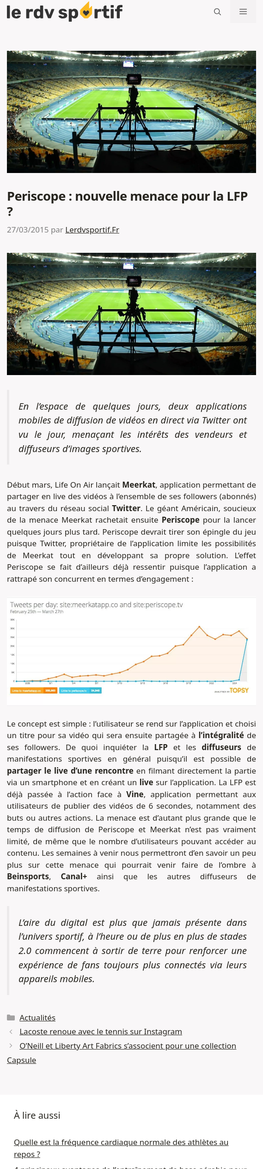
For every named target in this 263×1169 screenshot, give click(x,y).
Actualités (37, 1017)
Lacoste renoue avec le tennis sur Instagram (100, 1031)
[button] (217, 11)
